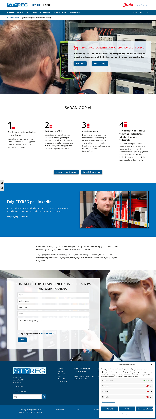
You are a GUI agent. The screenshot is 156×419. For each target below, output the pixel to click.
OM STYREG (74, 12)
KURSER (34, 12)
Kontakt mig (100, 63)
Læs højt (96, 410)
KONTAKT (137, 12)
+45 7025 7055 (18, 387)
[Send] (44, 396)
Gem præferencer (145, 409)
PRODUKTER (22, 12)
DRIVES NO (38, 412)
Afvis (127, 409)
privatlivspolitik (47, 333)
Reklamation (60, 410)
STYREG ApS (17, 377)
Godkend (109, 409)
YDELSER (10, 12)
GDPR (78, 410)
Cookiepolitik (126, 414)
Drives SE (61, 376)
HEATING (36, 5)
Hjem (10, 18)
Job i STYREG (62, 381)
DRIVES (47, 5)
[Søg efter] (148, 12)
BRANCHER (45, 12)
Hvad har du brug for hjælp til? (53, 324)
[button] (152, 365)
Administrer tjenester (108, 402)
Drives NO (61, 379)
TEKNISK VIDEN (59, 12)
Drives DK (61, 374)
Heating (60, 371)
